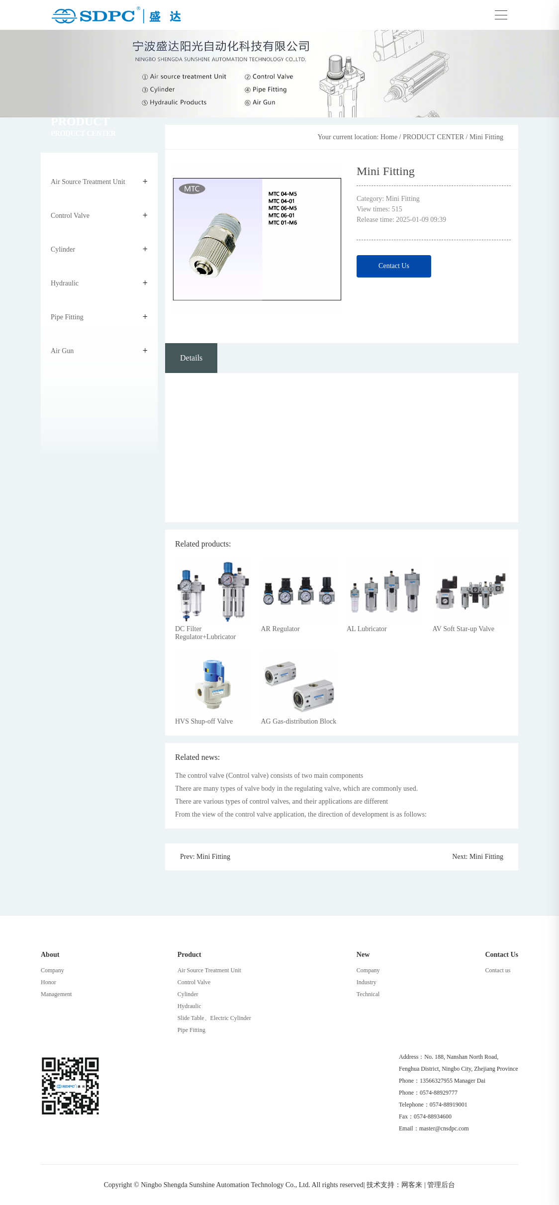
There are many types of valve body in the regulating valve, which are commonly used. (296, 788)
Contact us (497, 970)
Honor (48, 982)
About (50, 954)
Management (56, 994)
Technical (368, 994)
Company (52, 970)
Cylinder (63, 249)
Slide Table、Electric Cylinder (214, 1018)
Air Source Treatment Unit (88, 181)
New (363, 954)
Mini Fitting (486, 137)
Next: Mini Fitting (477, 856)
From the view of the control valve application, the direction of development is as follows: (301, 814)
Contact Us (501, 954)
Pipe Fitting (67, 317)
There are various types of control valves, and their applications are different (281, 801)
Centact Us (393, 266)
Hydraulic (65, 283)
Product (189, 954)
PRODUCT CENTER (433, 137)
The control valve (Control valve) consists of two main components (269, 775)
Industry (366, 982)
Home (388, 137)
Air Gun (62, 351)
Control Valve (70, 215)
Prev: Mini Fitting (205, 856)
